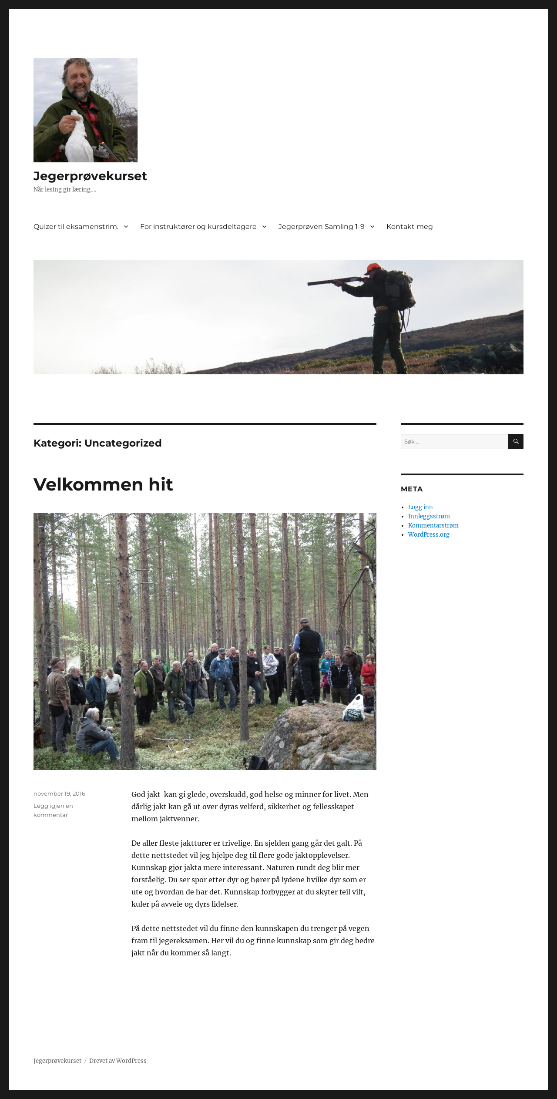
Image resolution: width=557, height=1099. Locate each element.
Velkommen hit (103, 484)
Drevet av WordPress (118, 1061)
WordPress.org (429, 534)
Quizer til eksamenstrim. (76, 226)
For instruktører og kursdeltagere (198, 226)
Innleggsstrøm (429, 516)
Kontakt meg (409, 226)
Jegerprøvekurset (90, 175)
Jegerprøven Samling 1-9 (321, 226)
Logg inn (420, 507)
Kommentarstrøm (433, 525)
